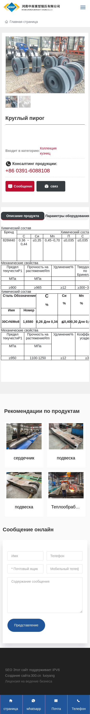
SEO (8, 670)
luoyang (49, 675)
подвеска (66, 458)
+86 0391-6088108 (28, 171)
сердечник (24, 458)
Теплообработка (67, 507)
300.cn (36, 675)
